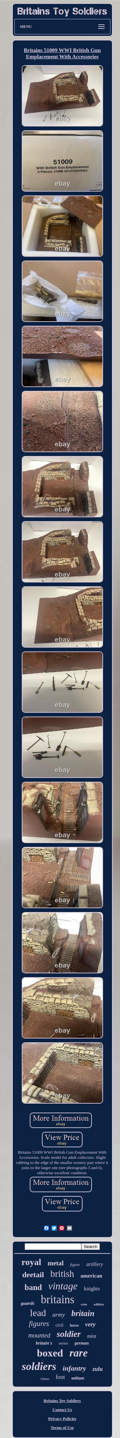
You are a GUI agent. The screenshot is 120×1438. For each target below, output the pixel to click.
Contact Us (62, 1409)
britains (58, 1299)
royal (31, 1262)
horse (74, 1325)
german (82, 1343)
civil (59, 1325)
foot (60, 1377)
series (63, 1343)
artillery (94, 1264)
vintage (62, 1286)
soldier (69, 1334)
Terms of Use (62, 1427)
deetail (33, 1274)
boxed (50, 1353)
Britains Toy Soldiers (62, 1400)
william (77, 1378)
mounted (39, 1335)
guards (28, 1303)
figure (75, 1264)
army (58, 1314)
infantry (74, 1368)
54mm (44, 1379)
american (91, 1276)
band (33, 1287)
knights (92, 1289)
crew (84, 1304)
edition (99, 1304)
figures (39, 1324)
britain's (44, 1343)
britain (82, 1313)
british (62, 1274)
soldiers (39, 1366)
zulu (97, 1369)
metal (56, 1263)
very (90, 1324)
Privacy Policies (62, 1418)
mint (91, 1336)
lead (38, 1312)
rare (78, 1353)
